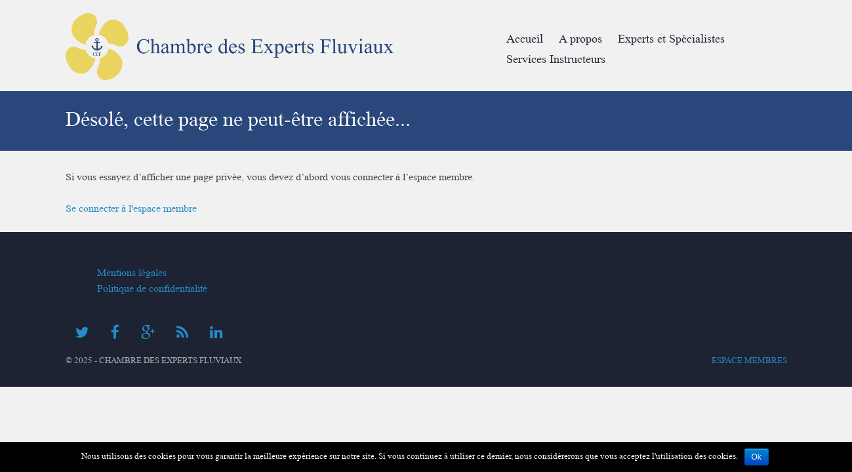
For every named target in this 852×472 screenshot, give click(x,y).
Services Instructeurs (555, 59)
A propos (580, 39)
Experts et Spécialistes (671, 39)
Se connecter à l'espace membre (131, 208)
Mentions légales (132, 273)
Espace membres (749, 360)
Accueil (524, 39)
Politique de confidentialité (152, 288)
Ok (756, 457)
